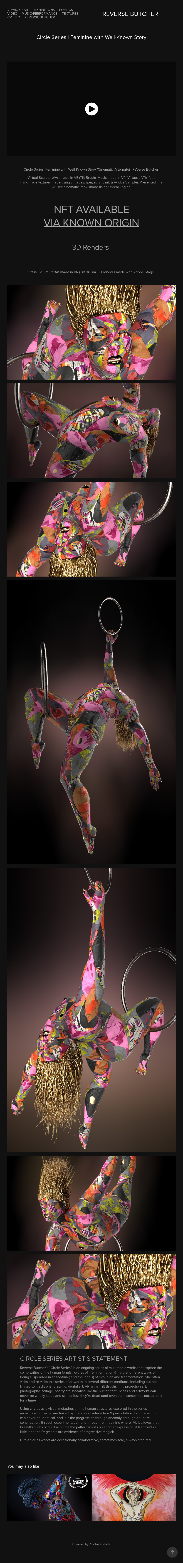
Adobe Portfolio (100, 1544)
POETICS (66, 9)
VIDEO (12, 13)
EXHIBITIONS (44, 9)
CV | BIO (13, 17)
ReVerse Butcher (39, 17)
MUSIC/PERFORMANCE (39, 13)
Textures (70, 13)
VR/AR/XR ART (18, 9)
